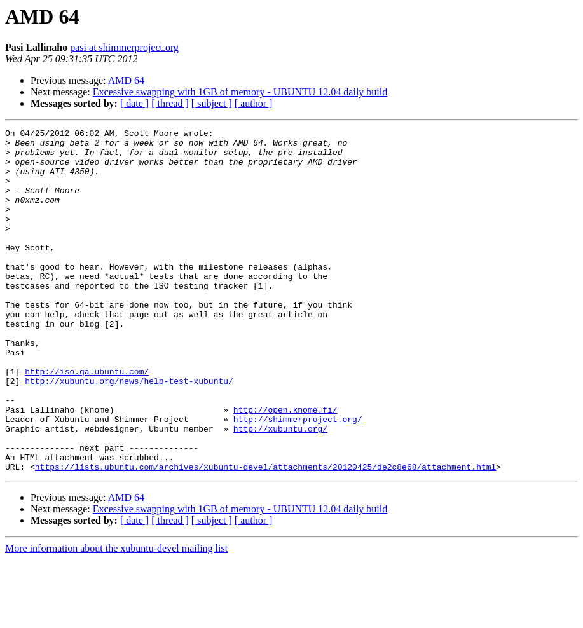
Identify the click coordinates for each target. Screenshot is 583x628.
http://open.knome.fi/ (285, 466)
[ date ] (134, 103)
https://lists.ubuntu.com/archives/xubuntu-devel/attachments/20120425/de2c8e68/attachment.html (265, 535)
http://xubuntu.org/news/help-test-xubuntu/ (129, 432)
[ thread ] (170, 103)
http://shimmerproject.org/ (297, 478)
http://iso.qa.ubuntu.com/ (87, 421)
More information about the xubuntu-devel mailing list (116, 616)
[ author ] (254, 103)
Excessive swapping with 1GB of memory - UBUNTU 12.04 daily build (240, 91)
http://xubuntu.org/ (280, 489)
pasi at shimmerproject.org (124, 47)
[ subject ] (211, 103)
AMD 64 (126, 80)
